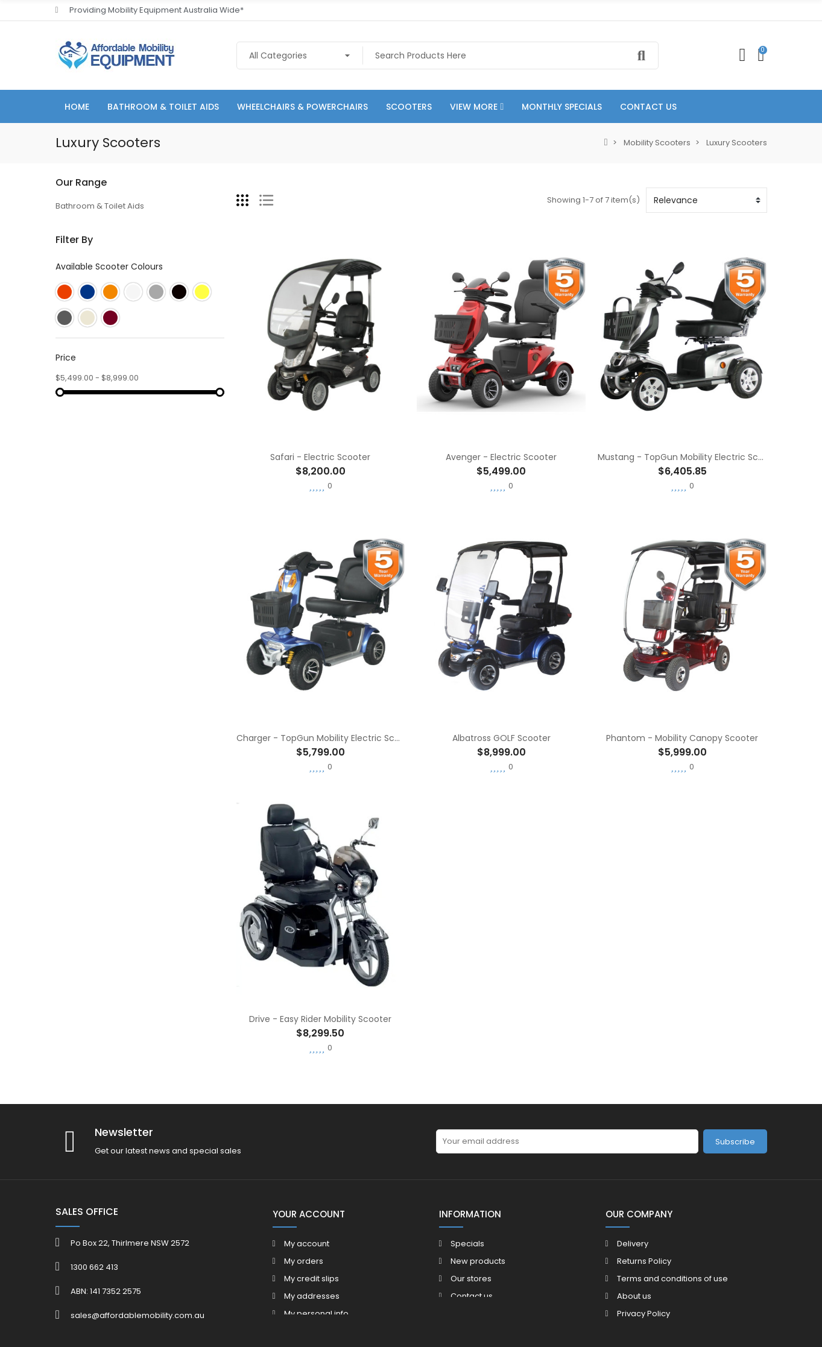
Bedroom (74, 267)
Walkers (71, 288)
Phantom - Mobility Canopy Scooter (682, 738)
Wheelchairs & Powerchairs (109, 226)
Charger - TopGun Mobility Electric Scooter (326, 738)
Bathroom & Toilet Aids (99, 206)
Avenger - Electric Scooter (501, 457)
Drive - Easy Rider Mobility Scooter (320, 1019)
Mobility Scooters (88, 329)
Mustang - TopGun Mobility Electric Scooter (689, 457)
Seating (70, 308)
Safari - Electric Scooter (320, 457)
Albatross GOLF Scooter (501, 738)
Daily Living (76, 247)
